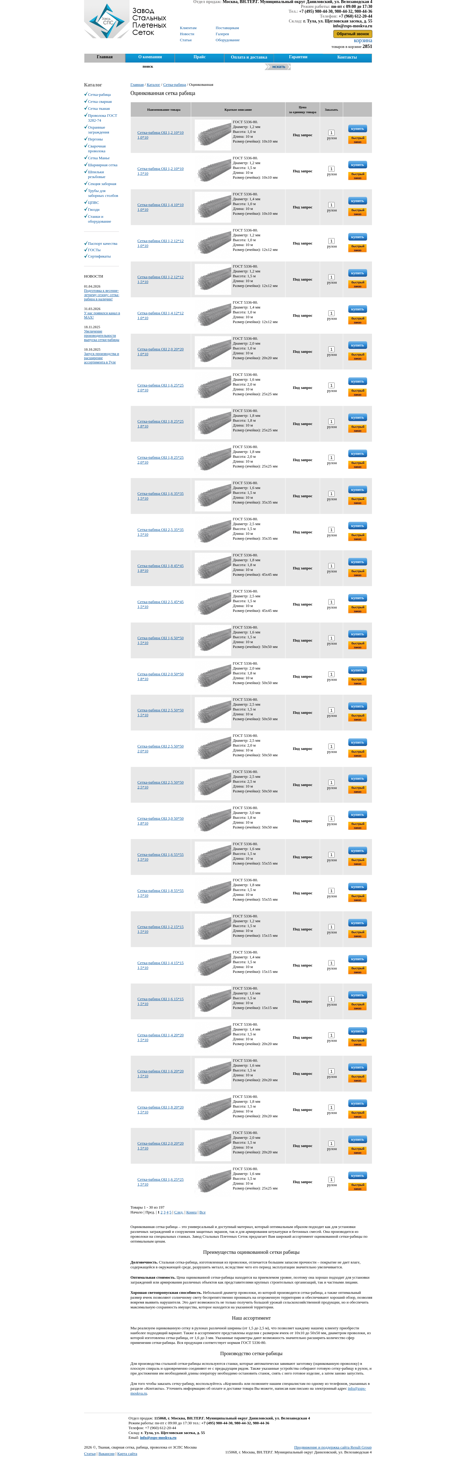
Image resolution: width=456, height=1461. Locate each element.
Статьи (90, 1453)
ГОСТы (94, 250)
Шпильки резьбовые (96, 174)
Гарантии (298, 57)
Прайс (200, 57)
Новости (187, 34)
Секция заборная (102, 183)
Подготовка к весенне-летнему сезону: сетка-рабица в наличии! (101, 294)
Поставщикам (227, 27)
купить (357, 128)
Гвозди (94, 209)
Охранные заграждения (98, 129)
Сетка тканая (99, 108)
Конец (191, 1212)
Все (202, 1212)
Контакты (347, 57)
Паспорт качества (102, 243)
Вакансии (106, 1453)
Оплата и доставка (249, 57)
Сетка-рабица (99, 94)
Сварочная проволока (97, 148)
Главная (105, 57)
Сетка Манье (99, 158)
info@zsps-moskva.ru (158, 1437)
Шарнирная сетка (102, 165)
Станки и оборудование (99, 219)
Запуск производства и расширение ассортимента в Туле (101, 358)
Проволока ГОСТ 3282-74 (102, 118)
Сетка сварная (100, 101)
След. (179, 1212)
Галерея (222, 34)
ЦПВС (93, 202)
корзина (362, 40)
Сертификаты (99, 256)
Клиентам (188, 27)
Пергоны (95, 139)
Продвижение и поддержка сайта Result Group (333, 1447)
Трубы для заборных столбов (103, 193)
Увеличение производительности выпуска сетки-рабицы (101, 335)
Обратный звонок (353, 34)
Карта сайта (127, 1453)
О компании (150, 57)
